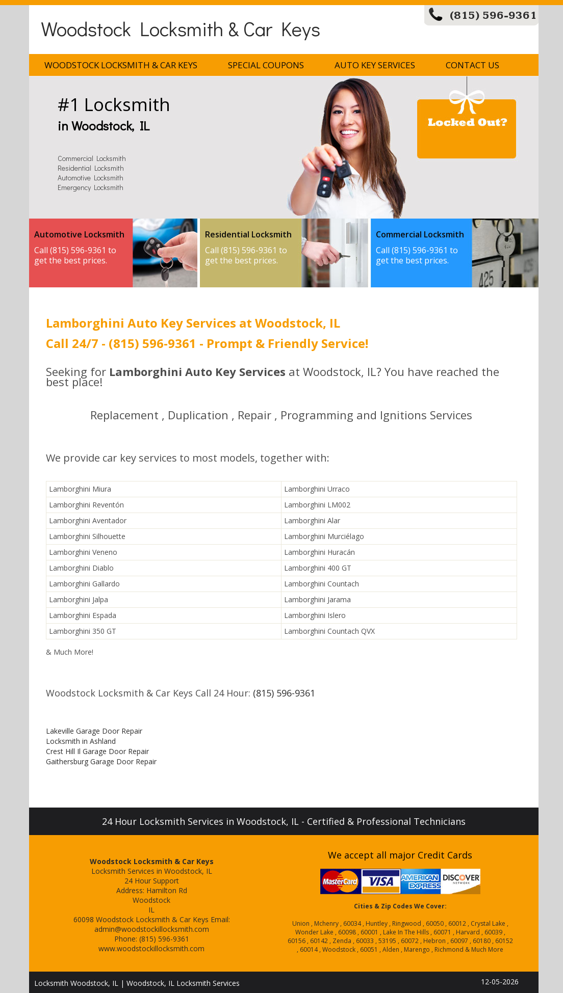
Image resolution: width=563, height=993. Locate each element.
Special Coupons (266, 65)
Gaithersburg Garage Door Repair (101, 761)
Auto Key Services (375, 65)
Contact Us (472, 65)
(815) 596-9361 (493, 15)
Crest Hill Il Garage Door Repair (97, 751)
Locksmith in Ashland (81, 741)
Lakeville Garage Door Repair (94, 731)
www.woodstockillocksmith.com (151, 948)
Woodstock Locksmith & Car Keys (180, 28)
